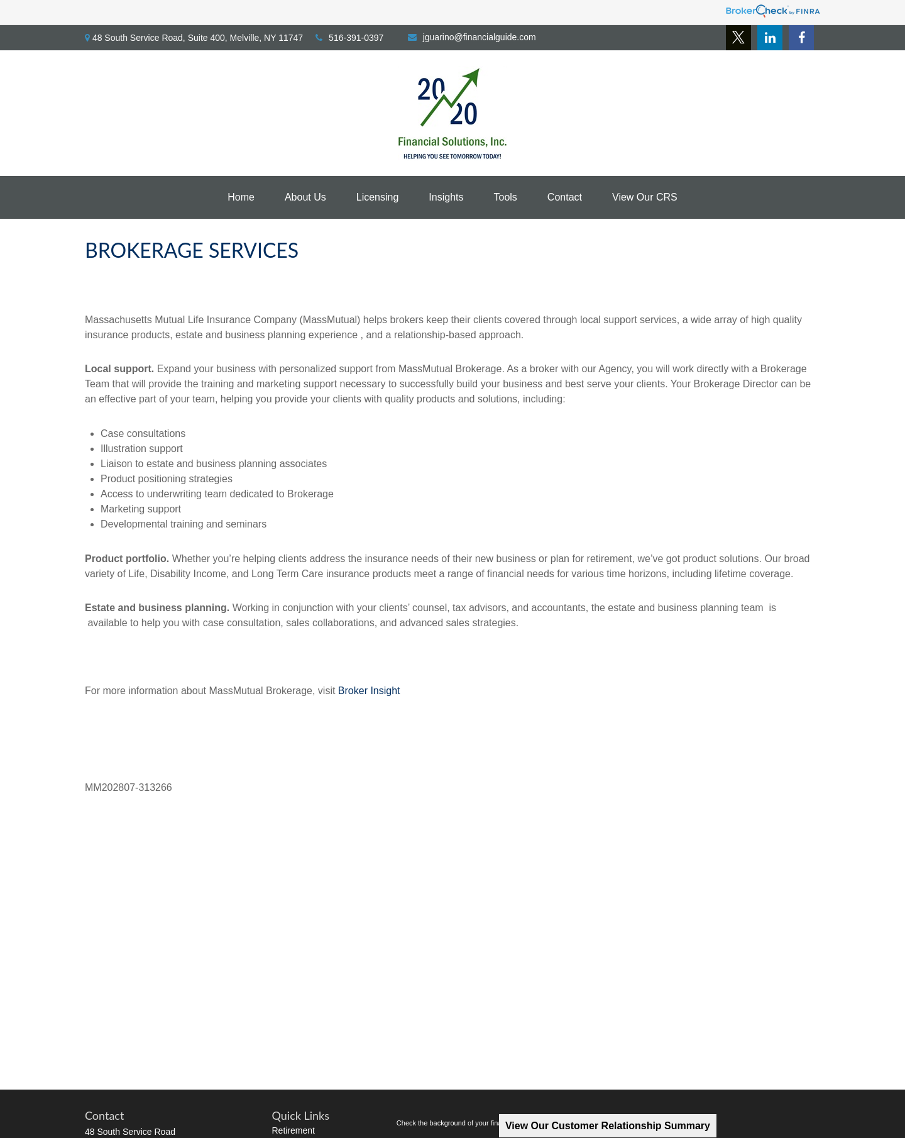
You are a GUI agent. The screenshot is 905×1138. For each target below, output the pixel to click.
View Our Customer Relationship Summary (607, 1125)
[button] (241, 197)
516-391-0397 (349, 38)
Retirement (293, 1130)
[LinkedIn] (769, 37)
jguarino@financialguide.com (472, 37)
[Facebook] (801, 37)
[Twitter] (738, 37)
